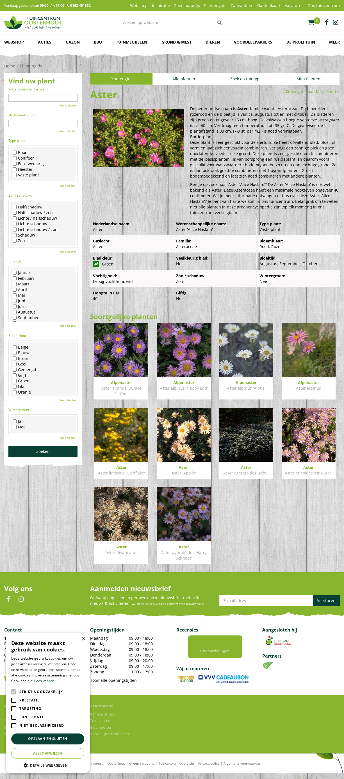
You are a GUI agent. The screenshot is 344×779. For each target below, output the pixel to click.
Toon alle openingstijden (113, 680)
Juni (19, 301)
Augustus (24, 312)
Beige (20, 347)
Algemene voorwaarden (242, 769)
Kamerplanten (102, 719)
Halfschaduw (27, 207)
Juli (18, 306)
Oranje (22, 392)
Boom (21, 153)
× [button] (83, 639)
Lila (18, 387)
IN (21, 599)
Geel (19, 364)
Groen (21, 381)
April (20, 290)
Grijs (20, 375)
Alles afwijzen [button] (47, 753)
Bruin (20, 358)
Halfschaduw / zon (33, 213)
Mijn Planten (308, 78)
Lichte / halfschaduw (35, 218)
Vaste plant (26, 175)
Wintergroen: (18, 410)
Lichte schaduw (30, 224)
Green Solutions (141, 769)
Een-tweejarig (28, 164)
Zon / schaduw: (20, 195)
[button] (47, 765)
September (26, 318)
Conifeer (23, 158)
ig (335, 22)
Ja (17, 421)
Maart (21, 284)
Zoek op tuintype (246, 78)
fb (326, 22)
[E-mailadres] (279, 600)
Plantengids (121, 78)
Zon (19, 241)
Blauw (21, 353)
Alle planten (183, 78)
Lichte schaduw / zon (35, 229)
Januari (22, 273)
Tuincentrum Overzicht (176, 769)
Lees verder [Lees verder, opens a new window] (44, 680)
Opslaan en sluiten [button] (47, 738)
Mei (19, 295)
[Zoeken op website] (172, 22)
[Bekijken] (314, 22)
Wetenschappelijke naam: (28, 89)
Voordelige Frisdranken (109, 739)
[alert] (48, 703)
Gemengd (24, 370)
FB (8, 599)
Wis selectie (68, 105)
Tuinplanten (100, 726)
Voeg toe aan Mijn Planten (315, 91)
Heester (23, 169)
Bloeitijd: (15, 261)
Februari (23, 278)
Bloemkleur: (17, 335)
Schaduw (24, 235)
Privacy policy (208, 769)
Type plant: (17, 140)
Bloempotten (101, 732)
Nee (19, 427)
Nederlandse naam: (23, 115)
